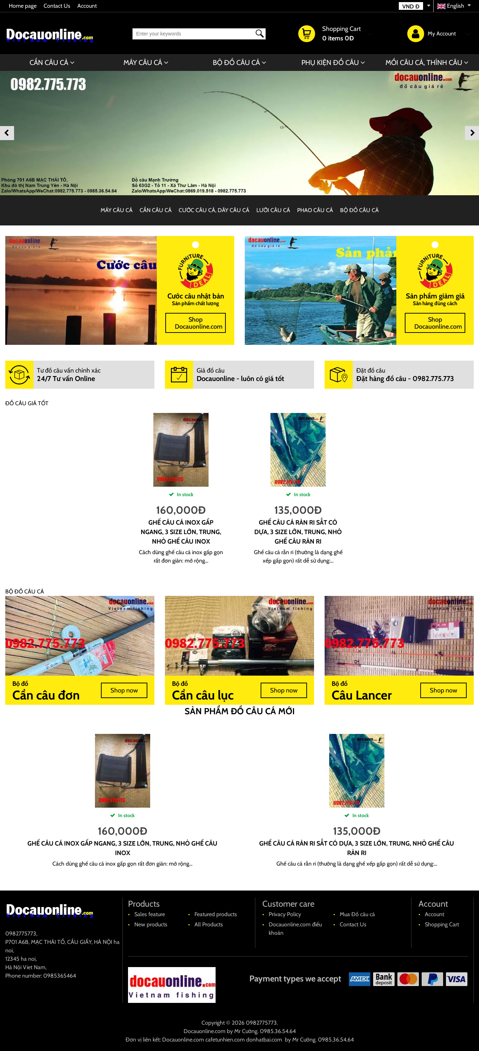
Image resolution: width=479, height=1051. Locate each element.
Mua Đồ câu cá (357, 914)
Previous (7, 133)
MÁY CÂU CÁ (142, 62)
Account (87, 5)
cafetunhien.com (225, 1039)
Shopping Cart (442, 924)
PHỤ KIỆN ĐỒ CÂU (330, 62)
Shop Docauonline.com (199, 323)
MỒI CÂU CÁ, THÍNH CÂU (423, 62)
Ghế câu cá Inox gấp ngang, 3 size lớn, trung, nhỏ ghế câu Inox (181, 532)
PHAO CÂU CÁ (315, 210)
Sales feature (149, 914)
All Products (208, 924)
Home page (23, 5)
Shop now (124, 690)
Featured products (215, 914)
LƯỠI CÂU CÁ (273, 210)
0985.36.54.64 (278, 1031)
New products (150, 924)
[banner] (239, 133)
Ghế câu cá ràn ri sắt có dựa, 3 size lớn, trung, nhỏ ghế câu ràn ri (298, 532)
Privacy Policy (285, 914)
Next (472, 133)
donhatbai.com (264, 1039)
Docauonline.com (204, 1031)
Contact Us (57, 5)
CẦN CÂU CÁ (49, 62)
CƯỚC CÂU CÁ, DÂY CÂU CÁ (214, 210)
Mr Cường (245, 1031)
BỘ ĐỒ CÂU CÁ (236, 62)
